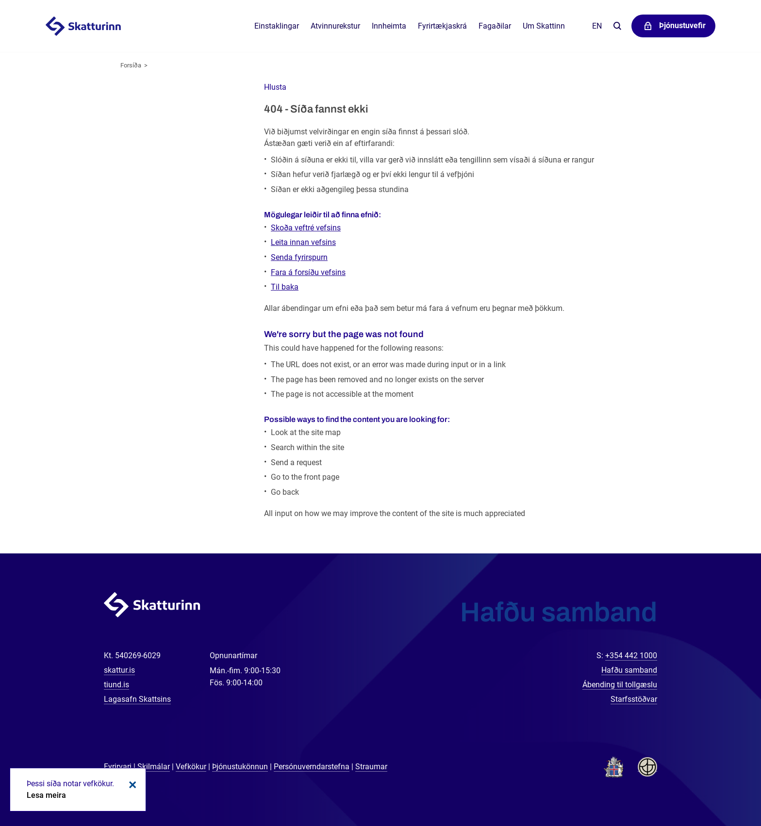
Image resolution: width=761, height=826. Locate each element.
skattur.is (119, 670)
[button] (275, 87)
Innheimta (389, 26)
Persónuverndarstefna (311, 766)
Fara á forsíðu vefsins (308, 272)
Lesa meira (46, 795)
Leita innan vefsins (303, 242)
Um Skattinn (544, 26)
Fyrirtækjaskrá (442, 26)
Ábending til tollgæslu (619, 684)
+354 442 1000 (631, 655)
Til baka (284, 287)
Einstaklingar (276, 26)
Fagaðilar (495, 26)
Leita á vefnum (617, 26)
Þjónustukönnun (240, 766)
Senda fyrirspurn (299, 257)
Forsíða (130, 65)
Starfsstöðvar (634, 699)
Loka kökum (131, 785)
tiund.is (116, 684)
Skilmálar (153, 766)
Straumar (371, 766)
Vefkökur (191, 766)
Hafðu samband (629, 670)
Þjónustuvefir (682, 25)
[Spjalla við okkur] (722, 787)
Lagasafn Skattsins (137, 699)
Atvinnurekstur (335, 26)
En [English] (597, 26)
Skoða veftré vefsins (306, 227)
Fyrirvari (118, 766)
